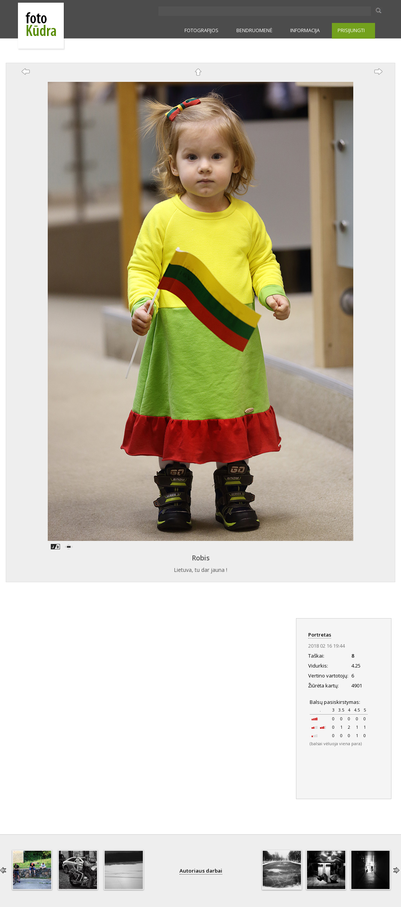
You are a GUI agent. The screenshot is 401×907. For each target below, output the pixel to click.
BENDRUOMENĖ (254, 30)
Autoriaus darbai (200, 870)
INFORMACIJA (305, 30)
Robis (201, 557)
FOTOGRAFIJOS (201, 30)
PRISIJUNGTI (351, 30)
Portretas (319, 634)
